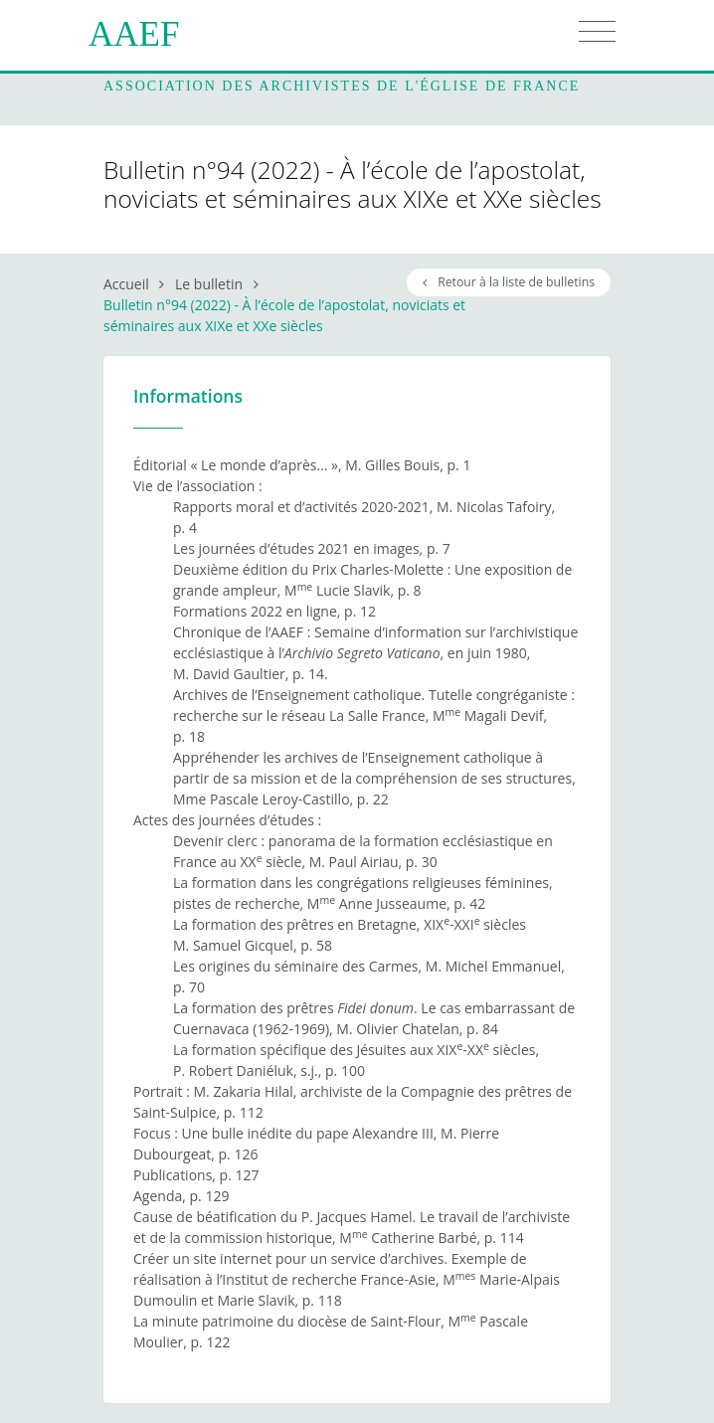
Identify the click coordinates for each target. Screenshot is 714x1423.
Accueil (126, 283)
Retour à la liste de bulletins (509, 281)
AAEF (134, 34)
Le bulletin (209, 283)
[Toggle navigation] (597, 32)
